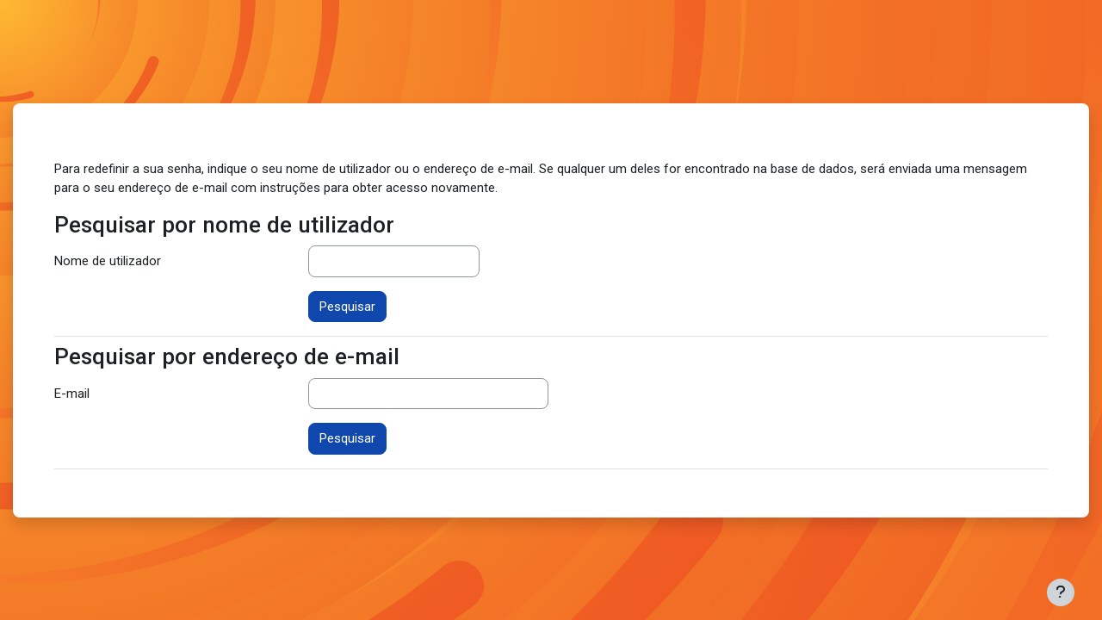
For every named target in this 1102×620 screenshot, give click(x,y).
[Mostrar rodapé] (1060, 592)
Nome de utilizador (107, 261)
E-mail (72, 393)
